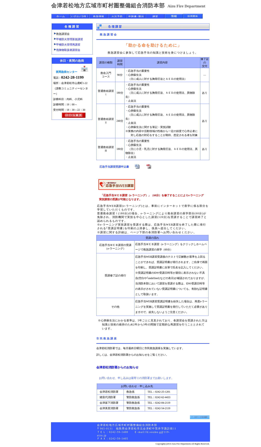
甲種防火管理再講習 (68, 44)
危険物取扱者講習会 (68, 50)
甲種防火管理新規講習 (69, 39)
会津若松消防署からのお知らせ (117, 367)
